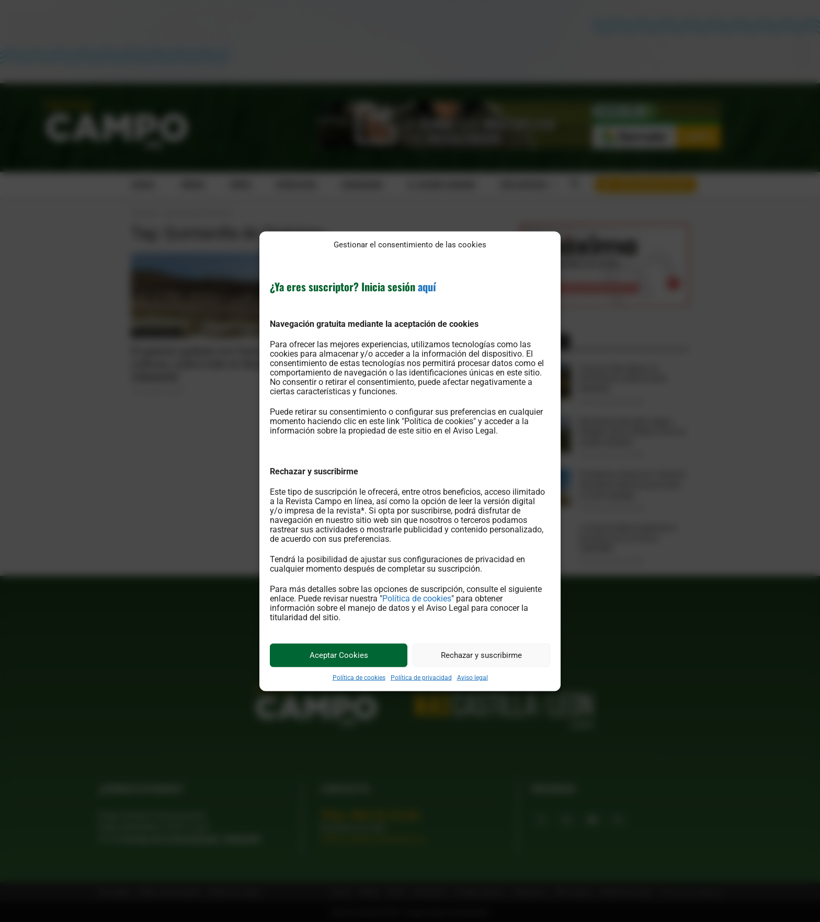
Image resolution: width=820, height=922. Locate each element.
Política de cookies (416, 598)
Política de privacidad (421, 677)
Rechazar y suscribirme (481, 655)
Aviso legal (472, 677)
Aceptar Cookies (339, 655)
